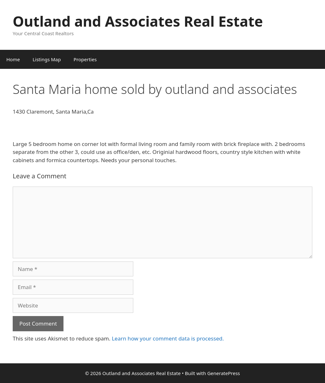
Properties (85, 59)
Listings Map (47, 59)
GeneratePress (223, 373)
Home (13, 59)
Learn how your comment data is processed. (168, 338)
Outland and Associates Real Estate (138, 21)
